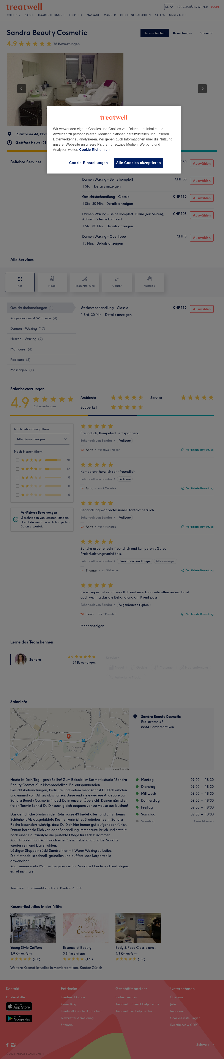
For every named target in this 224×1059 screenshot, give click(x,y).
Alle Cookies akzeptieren (138, 163)
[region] (114, 140)
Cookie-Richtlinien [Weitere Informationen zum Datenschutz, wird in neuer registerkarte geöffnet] (94, 149)
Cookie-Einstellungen (88, 163)
